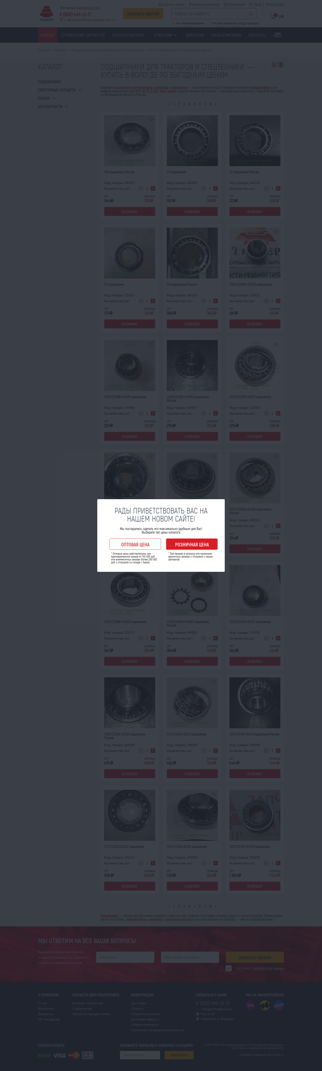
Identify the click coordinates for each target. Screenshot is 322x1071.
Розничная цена (192, 544)
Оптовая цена (135, 544)
